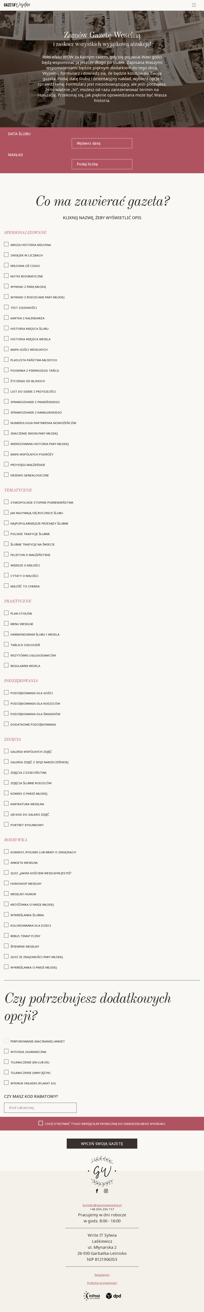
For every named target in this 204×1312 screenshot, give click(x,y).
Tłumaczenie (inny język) (30, 1073)
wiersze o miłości (25, 565)
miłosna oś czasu (25, 266)
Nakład (15, 154)
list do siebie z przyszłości (33, 391)
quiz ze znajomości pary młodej (36, 957)
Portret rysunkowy (27, 825)
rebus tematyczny (25, 936)
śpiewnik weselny (24, 946)
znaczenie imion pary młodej (34, 433)
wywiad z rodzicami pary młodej (37, 297)
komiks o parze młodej (28, 793)
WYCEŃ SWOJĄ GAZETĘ (102, 1143)
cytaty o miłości (24, 576)
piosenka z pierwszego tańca (34, 370)
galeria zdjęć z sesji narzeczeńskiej (39, 762)
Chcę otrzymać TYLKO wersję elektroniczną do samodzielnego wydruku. (105, 1124)
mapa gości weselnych (29, 349)
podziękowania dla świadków (35, 714)
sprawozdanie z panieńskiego (35, 402)
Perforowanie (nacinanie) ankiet (37, 1041)
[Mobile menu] (194, 5)
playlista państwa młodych (33, 360)
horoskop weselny (26, 884)
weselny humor (23, 894)
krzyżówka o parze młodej (32, 904)
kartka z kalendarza (27, 318)
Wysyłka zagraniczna (28, 1052)
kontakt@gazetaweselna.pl (102, 1205)
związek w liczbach (26, 255)
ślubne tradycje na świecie (32, 544)
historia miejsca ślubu (29, 329)
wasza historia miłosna (30, 245)
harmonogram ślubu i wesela (34, 634)
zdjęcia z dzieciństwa (28, 773)
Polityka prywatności (102, 1283)
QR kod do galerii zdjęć (29, 814)
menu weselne (21, 624)
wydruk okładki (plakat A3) (33, 1083)
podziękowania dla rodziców (35, 703)
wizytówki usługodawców (33, 655)
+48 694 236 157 (102, 1209)
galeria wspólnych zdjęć (31, 752)
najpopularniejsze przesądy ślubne (39, 523)
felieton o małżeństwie (30, 555)
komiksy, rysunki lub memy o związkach (43, 852)
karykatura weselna (27, 804)
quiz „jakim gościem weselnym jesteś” (41, 873)
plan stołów (21, 613)
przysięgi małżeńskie (27, 465)
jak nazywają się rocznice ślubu (36, 513)
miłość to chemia (25, 586)
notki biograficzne (26, 276)
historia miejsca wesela (30, 339)
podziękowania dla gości (31, 693)
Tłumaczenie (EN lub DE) (29, 1062)
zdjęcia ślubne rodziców (31, 783)
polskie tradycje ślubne (30, 534)
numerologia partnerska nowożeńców (43, 423)
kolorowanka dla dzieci (30, 925)
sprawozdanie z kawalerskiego (36, 412)
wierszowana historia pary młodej (39, 444)
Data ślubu (19, 133)
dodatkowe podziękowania (33, 724)
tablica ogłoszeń (25, 645)
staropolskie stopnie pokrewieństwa (41, 502)
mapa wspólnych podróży (31, 454)
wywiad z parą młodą (28, 287)
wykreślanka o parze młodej (33, 967)
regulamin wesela (25, 666)
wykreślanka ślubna (27, 915)
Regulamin (102, 1275)
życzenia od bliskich (27, 381)
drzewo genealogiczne (29, 475)
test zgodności (23, 308)
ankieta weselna (24, 863)
